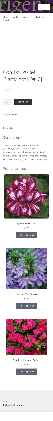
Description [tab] (8, 128)
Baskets (16, 17)
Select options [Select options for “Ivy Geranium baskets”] (26, 234)
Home (8, 17)
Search (26, 416)
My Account (9, 416)
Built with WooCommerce (15, 405)
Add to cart (23, 101)
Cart (41, 414)
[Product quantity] (8, 102)
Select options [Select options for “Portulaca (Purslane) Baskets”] (26, 371)
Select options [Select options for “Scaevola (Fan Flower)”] (26, 305)
